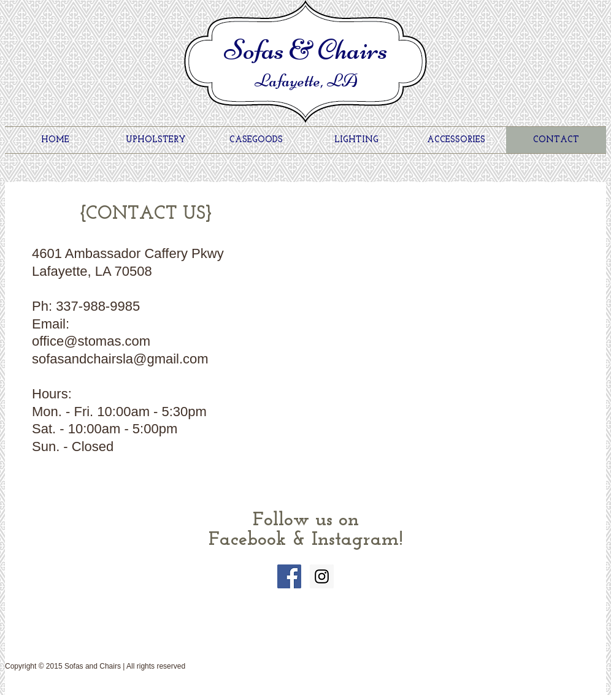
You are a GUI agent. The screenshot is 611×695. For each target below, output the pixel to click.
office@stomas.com (91, 341)
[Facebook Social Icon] (289, 576)
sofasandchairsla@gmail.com (120, 358)
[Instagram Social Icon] (322, 576)
